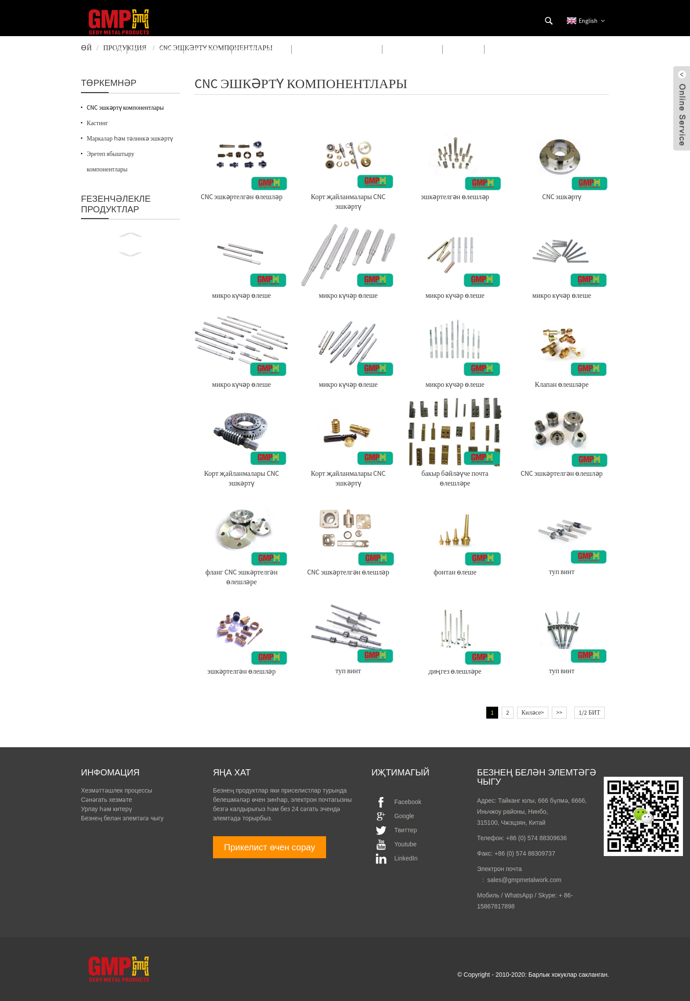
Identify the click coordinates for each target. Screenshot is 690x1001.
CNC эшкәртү (562, 196)
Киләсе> (532, 712)
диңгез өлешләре (455, 671)
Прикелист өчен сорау (269, 847)
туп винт (561, 571)
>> (559, 712)
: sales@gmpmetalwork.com (519, 879)
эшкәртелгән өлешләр (455, 196)
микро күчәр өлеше (241, 295)
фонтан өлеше (454, 571)
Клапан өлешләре (561, 384)
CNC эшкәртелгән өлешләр (242, 196)
